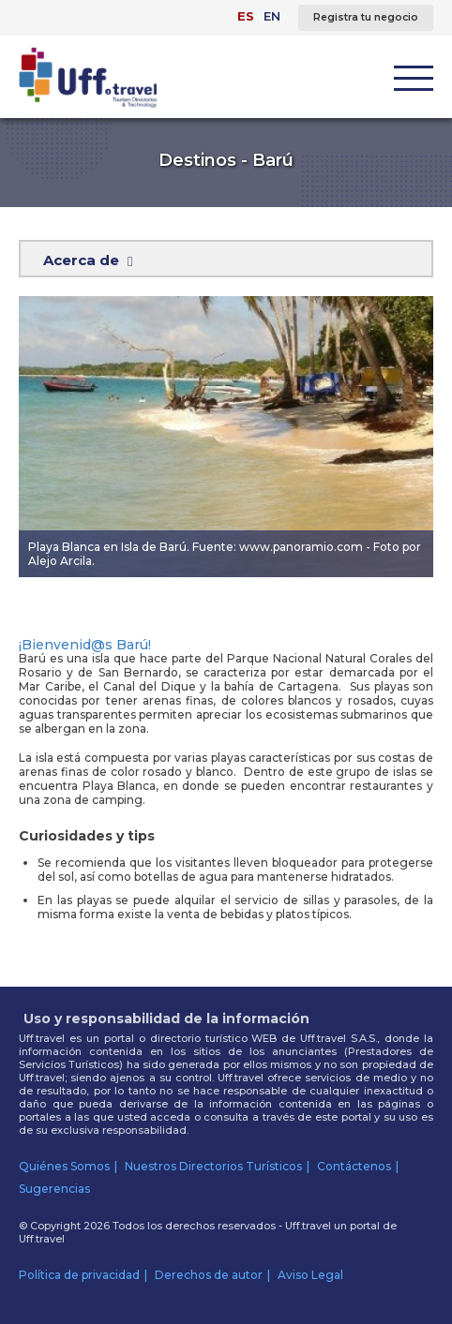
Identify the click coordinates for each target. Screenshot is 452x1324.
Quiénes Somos (64, 1166)
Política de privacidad (79, 1275)
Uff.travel (42, 1238)
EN (272, 15)
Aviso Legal (310, 1275)
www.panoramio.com (301, 547)
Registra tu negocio (365, 17)
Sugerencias (54, 1189)
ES (245, 15)
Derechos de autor (209, 1275)
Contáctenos (354, 1166)
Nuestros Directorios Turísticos (213, 1166)
